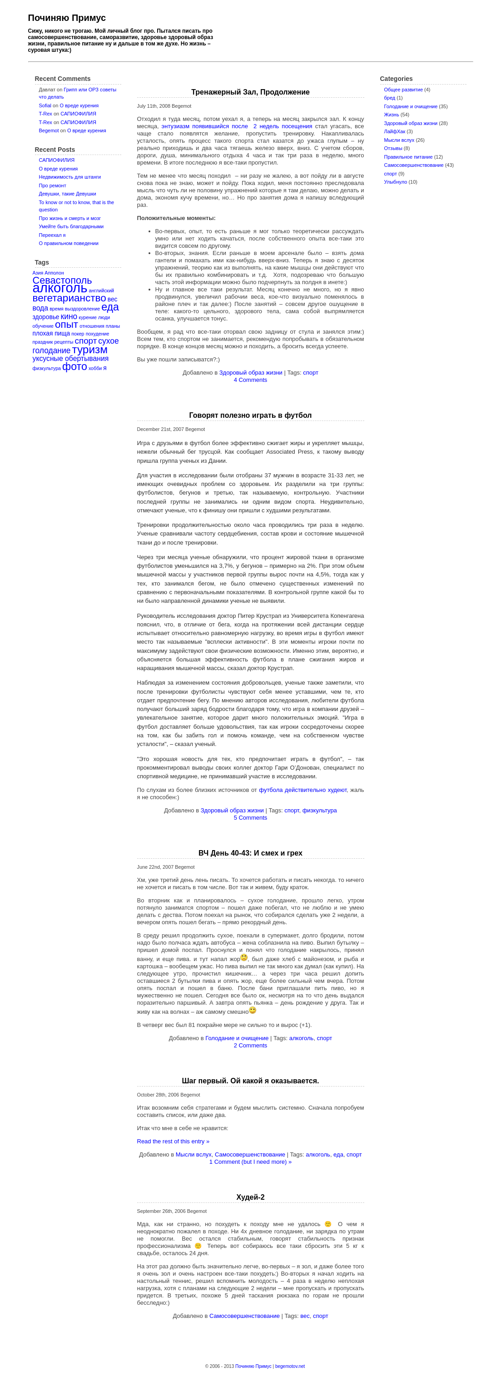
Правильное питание (408, 157)
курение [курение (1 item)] (88, 317)
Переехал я (52, 235)
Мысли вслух (399, 140)
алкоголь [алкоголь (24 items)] (60, 287)
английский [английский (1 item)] (101, 290)
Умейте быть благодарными (71, 226)
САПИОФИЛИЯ (78, 113)
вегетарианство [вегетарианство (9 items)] (69, 298)
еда (338, 1154)
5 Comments (251, 817)
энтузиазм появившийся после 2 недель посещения (237, 126)
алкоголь (301, 1038)
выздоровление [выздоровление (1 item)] (82, 308)
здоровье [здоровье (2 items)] (46, 317)
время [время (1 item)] (57, 308)
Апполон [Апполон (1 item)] (54, 272)
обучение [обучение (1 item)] (43, 326)
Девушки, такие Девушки (67, 193)
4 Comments (251, 379)
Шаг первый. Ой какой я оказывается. (250, 1081)
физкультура (320, 810)
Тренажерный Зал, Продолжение (250, 92)
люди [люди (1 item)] (104, 317)
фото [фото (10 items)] (74, 366)
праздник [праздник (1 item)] (43, 342)
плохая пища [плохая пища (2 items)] (51, 333)
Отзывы (393, 148)
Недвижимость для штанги (70, 177)
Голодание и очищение (411, 106)
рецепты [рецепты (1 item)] (63, 342)
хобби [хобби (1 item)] (95, 368)
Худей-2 (250, 1197)
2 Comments (251, 1045)
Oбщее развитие (403, 89)
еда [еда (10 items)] (110, 307)
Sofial (45, 105)
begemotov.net (290, 1366)
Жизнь (391, 114)
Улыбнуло (395, 182)
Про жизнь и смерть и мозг (70, 218)
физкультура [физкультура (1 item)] (47, 368)
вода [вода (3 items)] (41, 308)
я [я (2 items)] (104, 368)
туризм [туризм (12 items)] (90, 349)
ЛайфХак (395, 131)
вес (305, 1315)
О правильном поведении (69, 243)
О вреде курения (79, 105)
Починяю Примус (67, 18)
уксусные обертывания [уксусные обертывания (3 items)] (71, 358)
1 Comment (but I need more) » (250, 1161)
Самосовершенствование (414, 165)
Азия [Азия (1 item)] (38, 272)
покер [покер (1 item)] (77, 333)
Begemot (49, 130)
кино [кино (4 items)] (69, 316)
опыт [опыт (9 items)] (66, 324)
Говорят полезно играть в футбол (250, 415)
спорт (390, 173)
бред (390, 97)
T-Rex (45, 113)
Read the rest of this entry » (173, 1141)
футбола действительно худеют (303, 789)
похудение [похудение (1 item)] (97, 333)
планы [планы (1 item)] (113, 326)
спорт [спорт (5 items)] (86, 341)
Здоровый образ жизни (411, 123)
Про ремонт (52, 185)
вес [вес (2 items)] (113, 299)
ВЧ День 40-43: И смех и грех (250, 853)
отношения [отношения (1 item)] (91, 326)
